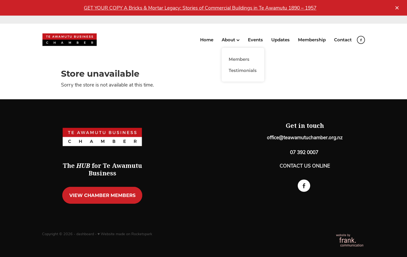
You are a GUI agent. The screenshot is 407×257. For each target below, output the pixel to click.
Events (255, 39)
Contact (343, 39)
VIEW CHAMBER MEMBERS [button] (102, 195)
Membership (312, 39)
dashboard (85, 233)
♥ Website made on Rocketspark (125, 233)
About (231, 39)
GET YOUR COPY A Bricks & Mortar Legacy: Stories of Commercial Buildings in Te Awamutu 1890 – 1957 (200, 7)
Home (206, 39)
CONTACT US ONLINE (305, 165)
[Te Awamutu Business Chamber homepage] (74, 40)
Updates (280, 39)
